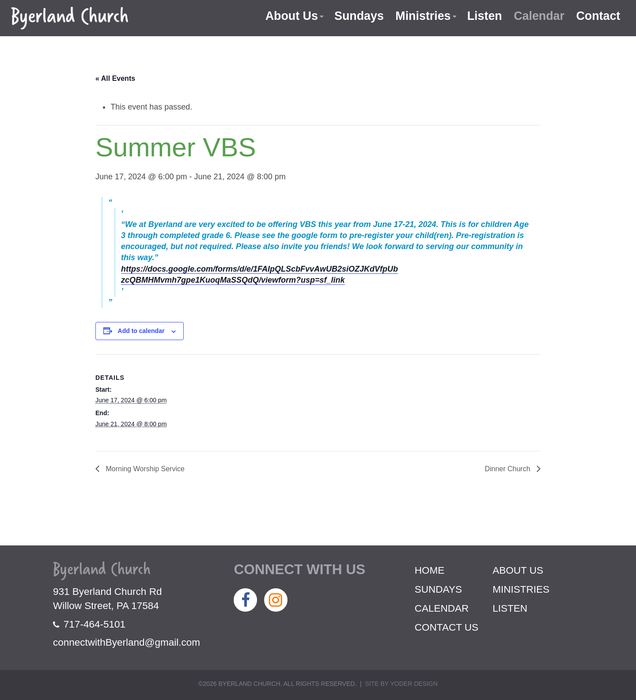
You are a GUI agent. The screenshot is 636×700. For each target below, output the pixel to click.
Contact (598, 16)
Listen (483, 16)
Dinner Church (508, 469)
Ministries (422, 16)
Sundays (357, 16)
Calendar (538, 16)
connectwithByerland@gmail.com (126, 642)
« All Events (115, 78)
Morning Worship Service (144, 469)
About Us (289, 16)
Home (430, 570)
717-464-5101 (89, 624)
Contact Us (446, 627)
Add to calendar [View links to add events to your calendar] (141, 330)
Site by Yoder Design (401, 683)
